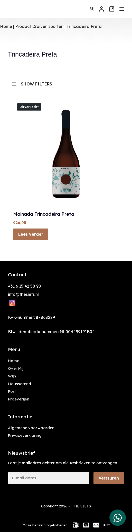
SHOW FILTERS (32, 81)
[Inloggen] (101, 9)
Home (6, 26)
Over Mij (15, 368)
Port (12, 391)
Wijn (12, 376)
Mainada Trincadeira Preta (43, 214)
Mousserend (19, 383)
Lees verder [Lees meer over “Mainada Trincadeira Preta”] (30, 234)
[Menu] (121, 9)
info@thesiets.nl (23, 294)
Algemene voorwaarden (31, 427)
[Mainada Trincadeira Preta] (66, 152)
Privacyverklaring (25, 435)
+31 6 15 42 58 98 (24, 286)
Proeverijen (18, 399)
